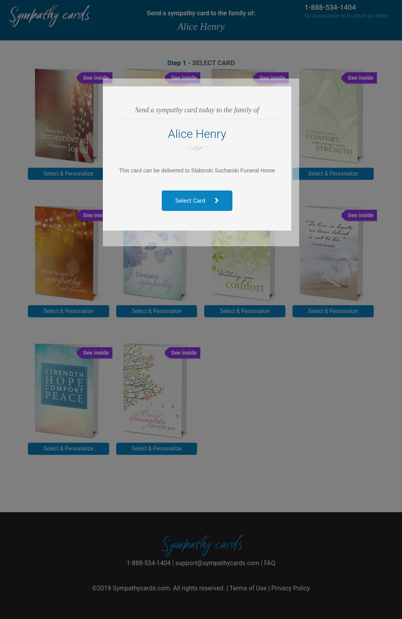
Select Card (201, 200)
